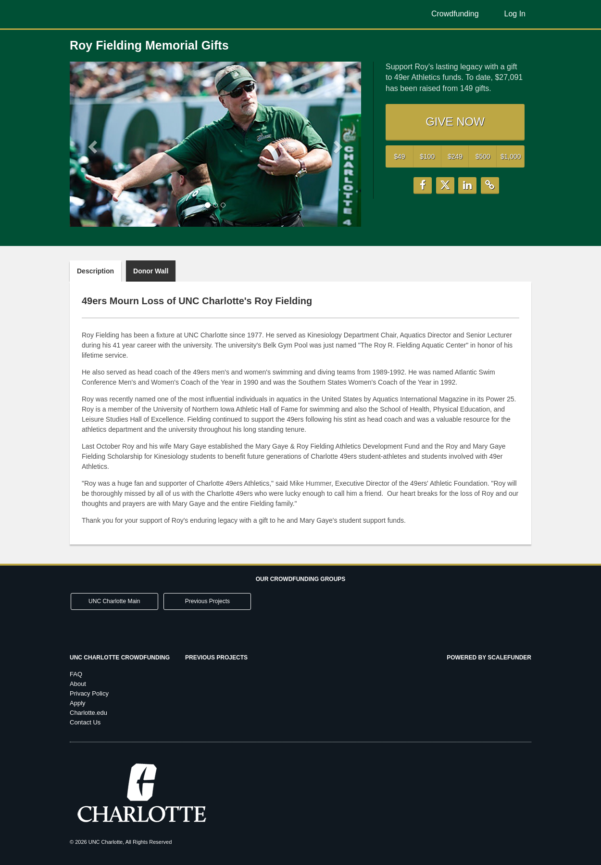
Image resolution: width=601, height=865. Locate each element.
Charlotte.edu (88, 712)
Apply (78, 703)
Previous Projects (207, 601)
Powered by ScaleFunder (489, 657)
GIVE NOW (455, 121)
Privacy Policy (89, 693)
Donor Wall (150, 271)
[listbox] (215, 144)
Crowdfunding (455, 14)
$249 (455, 156)
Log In (515, 14)
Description (95, 271)
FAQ (76, 674)
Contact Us (85, 722)
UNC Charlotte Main (114, 601)
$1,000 (511, 156)
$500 (483, 156)
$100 (427, 156)
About (78, 683)
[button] (91, 144)
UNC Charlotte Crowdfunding (120, 657)
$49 (399, 156)
